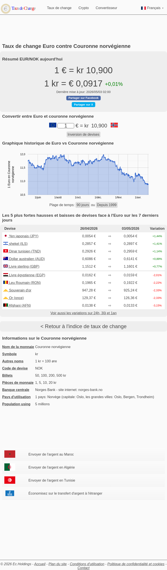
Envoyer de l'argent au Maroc (51, 454)
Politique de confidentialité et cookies (135, 564)
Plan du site (57, 564)
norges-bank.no (90, 390)
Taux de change (59, 8)
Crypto (83, 8)
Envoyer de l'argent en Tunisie (51, 480)
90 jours (83, 205)
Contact (83, 568)
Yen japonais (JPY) (20, 236)
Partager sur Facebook (83, 97)
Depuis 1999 (107, 205)
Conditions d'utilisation (87, 564)
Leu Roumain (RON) (22, 283)
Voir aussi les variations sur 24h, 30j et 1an (83, 313)
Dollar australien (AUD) (24, 259)
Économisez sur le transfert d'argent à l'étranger (65, 493)
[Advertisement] (83, 29)
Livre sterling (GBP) (21, 266)
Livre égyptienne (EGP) (24, 275)
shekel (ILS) (15, 244)
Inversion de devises (83, 134)
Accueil (39, 564)
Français (152, 8)
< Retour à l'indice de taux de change (83, 326)
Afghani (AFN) (17, 305)
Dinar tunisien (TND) (22, 251)
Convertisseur (106, 8)
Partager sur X (83, 104)
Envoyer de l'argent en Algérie (51, 467)
